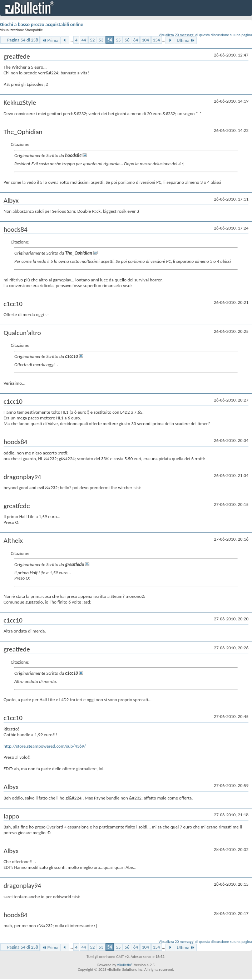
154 (156, 40)
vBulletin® (125, 965)
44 (83, 40)
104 (145, 40)
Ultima (185, 40)
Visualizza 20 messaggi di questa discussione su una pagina (205, 35)
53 (101, 40)
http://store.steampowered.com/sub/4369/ (45, 746)
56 (127, 40)
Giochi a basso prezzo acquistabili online (41, 24)
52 (92, 40)
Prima (50, 40)
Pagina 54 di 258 (22, 40)
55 (118, 40)
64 (135, 40)
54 (109, 40)
